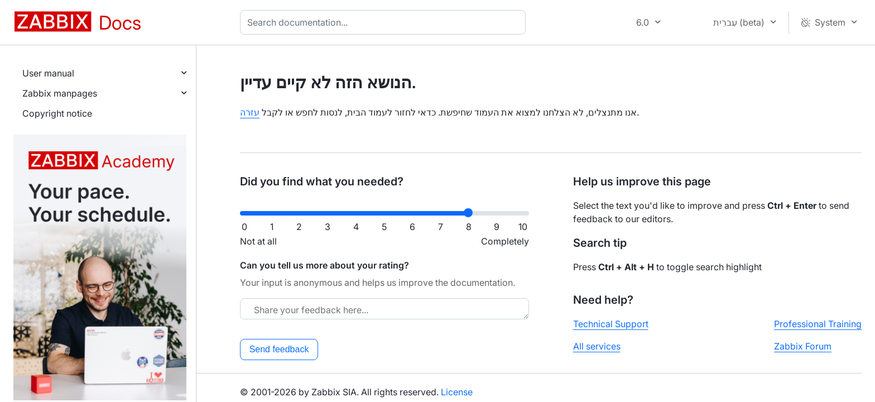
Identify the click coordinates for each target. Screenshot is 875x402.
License (457, 392)
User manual (48, 73)
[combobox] (385, 22)
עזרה (249, 112)
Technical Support (610, 323)
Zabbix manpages (59, 93)
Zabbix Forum (802, 346)
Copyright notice (57, 113)
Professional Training (818, 323)
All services (597, 346)
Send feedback (279, 349)
